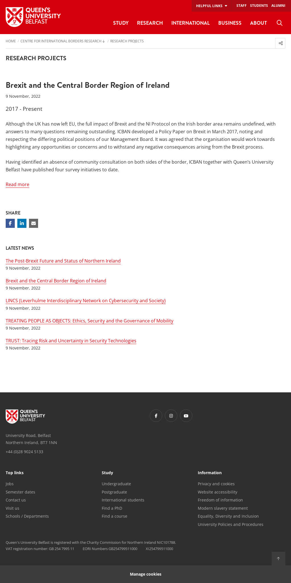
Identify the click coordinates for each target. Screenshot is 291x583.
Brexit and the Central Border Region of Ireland (56, 281)
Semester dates (20, 492)
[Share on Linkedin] (21, 223)
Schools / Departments (27, 516)
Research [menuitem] (150, 22)
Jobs (10, 483)
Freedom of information (220, 500)
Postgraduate (114, 492)
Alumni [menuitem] (278, 5)
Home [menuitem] (11, 41)
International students (123, 500)
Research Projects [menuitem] (127, 41)
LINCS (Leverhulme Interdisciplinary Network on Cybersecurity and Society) (86, 300)
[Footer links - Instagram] (171, 415)
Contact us (16, 500)
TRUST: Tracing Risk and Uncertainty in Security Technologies (71, 341)
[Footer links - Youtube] (186, 415)
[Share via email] (33, 223)
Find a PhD (112, 508)
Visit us (12, 508)
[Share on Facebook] (10, 223)
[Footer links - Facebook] (156, 415)
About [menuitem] (258, 22)
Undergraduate (116, 483)
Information (210, 473)
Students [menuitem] (259, 5)
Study (107, 473)
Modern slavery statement (223, 508)
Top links (15, 473)
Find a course (114, 516)
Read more (17, 184)
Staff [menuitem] (241, 5)
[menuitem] (279, 23)
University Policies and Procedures (230, 524)
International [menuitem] (190, 22)
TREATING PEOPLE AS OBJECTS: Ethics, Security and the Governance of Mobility (89, 321)
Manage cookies (145, 574)
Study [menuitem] (120, 22)
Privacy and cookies (216, 483)
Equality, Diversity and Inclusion (228, 516)
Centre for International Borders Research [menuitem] (60, 41)
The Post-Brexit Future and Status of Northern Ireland (63, 261)
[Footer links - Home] (25, 416)
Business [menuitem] (230, 22)
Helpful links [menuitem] (209, 5)
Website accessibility (217, 492)
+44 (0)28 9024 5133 (24, 451)
